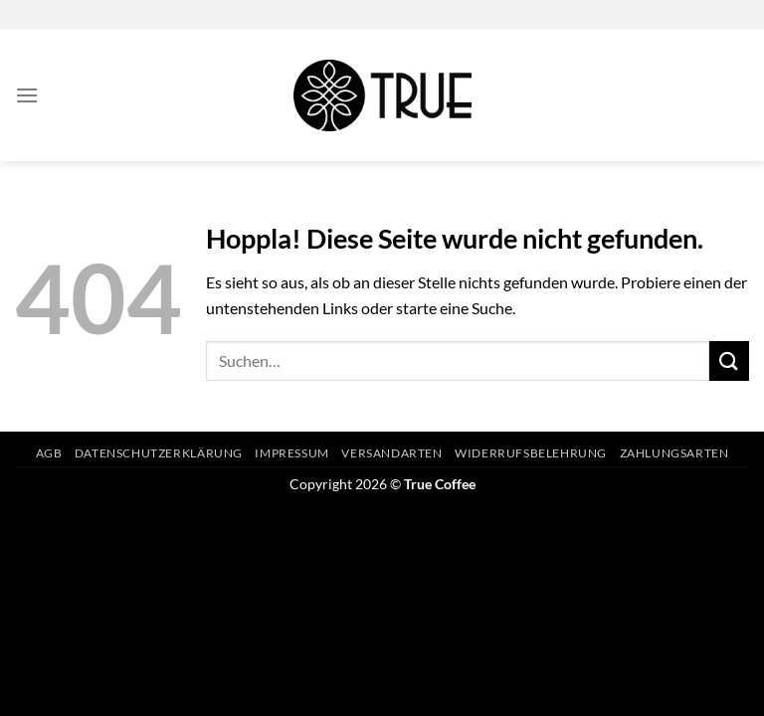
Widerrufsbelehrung (531, 453)
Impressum (292, 453)
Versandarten (391, 453)
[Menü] (27, 95)
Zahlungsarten (674, 453)
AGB (49, 453)
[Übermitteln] (729, 360)
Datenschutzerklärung (159, 453)
